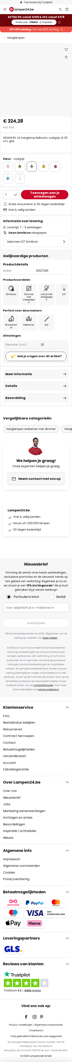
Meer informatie (18, 374)
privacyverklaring (48, 689)
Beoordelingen (14, 824)
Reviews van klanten (23, 964)
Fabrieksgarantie (16, 769)
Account (9, 763)
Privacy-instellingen (20, 1024)
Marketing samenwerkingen (24, 811)
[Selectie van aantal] (11, 194)
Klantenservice (18, 707)
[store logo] (23, 9)
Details (11, 386)
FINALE (34, 22)
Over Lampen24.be (22, 782)
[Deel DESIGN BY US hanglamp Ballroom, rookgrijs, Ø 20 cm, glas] (66, 57)
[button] (66, 50)
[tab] (36, 738)
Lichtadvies (28, 831)
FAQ (6, 716)
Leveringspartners (21, 938)
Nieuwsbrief (12, 797)
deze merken (50, 637)
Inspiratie (10, 831)
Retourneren (12, 729)
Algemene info (17, 850)
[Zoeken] (60, 9)
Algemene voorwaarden (21, 865)
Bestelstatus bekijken (19, 722)
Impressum (11, 859)
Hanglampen (16, 38)
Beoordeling (15, 398)
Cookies (9, 872)
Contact (9, 742)
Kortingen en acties (17, 817)
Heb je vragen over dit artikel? (39, 356)
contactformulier (43, 685)
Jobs (6, 804)
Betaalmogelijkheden (19, 749)
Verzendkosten (14, 756)
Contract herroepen (18, 736)
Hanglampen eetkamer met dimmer (31, 429)
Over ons (10, 791)
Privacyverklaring (16, 879)
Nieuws (8, 837)
